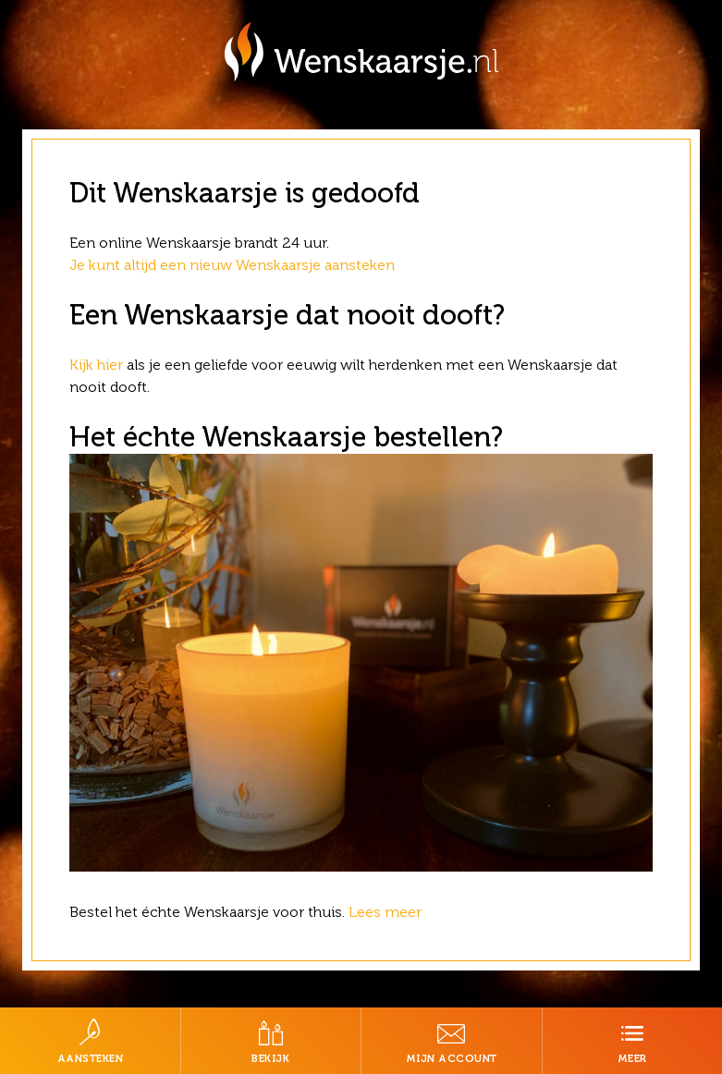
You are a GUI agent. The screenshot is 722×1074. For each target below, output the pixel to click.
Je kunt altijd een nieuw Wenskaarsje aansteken (232, 265)
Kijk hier (96, 364)
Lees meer (387, 912)
